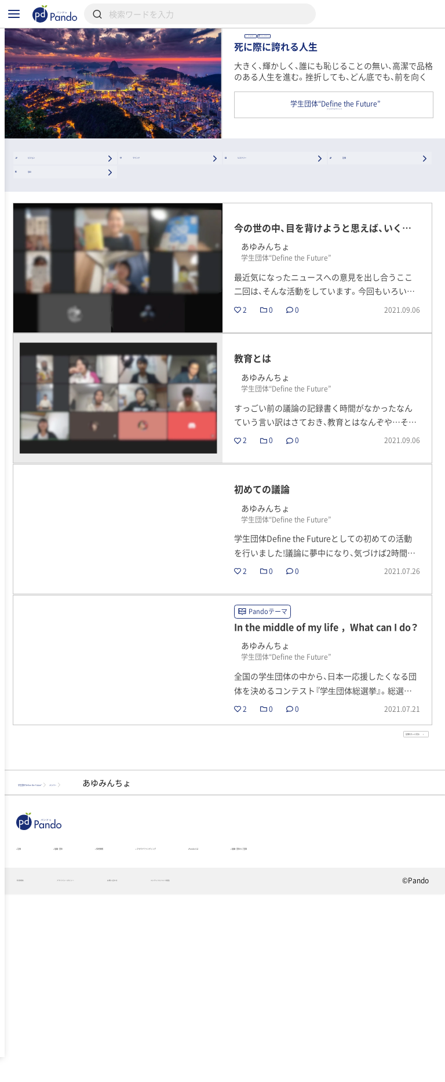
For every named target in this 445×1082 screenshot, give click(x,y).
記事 (26, 1011)
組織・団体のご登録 (52, 1027)
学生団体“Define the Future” (76, 937)
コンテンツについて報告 (297, 1068)
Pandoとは (359, 1011)
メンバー (177, 937)
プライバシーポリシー (113, 1068)
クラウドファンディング (257, 1011)
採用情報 (160, 1011)
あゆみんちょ (343, 51)
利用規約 (31, 1068)
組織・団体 (89, 1011)
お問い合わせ (203, 1068)
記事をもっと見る (379, 880)
